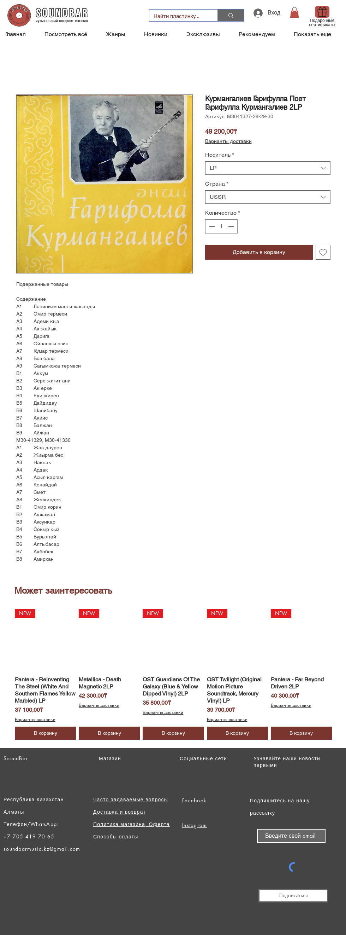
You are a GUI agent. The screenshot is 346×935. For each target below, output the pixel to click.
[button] (294, 12)
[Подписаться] (293, 895)
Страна (216, 183)
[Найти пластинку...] (178, 16)
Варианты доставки (228, 141)
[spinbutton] (221, 226)
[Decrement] (211, 226)
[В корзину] (45, 733)
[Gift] (322, 12)
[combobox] (267, 168)
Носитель (219, 154)
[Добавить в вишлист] (323, 252)
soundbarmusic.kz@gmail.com (42, 848)
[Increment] (232, 226)
